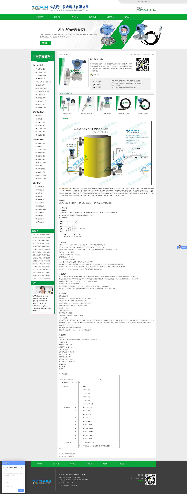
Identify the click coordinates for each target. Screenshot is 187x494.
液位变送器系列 (38, 65)
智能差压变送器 (40, 135)
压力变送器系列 (38, 139)
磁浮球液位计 (40, 222)
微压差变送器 (40, 125)
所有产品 (75, 17)
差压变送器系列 (38, 112)
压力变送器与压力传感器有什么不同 (44, 269)
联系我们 (147, 2)
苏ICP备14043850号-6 (82, 480)
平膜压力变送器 (40, 153)
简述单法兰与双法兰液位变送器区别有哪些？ (47, 275)
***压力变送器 (40, 165)
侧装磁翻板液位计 (41, 209)
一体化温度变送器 (86, 113)
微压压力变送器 (40, 156)
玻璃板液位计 (40, 219)
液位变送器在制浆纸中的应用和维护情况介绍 (47, 252)
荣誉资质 (92, 17)
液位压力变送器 (40, 69)
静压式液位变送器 (41, 75)
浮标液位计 (39, 196)
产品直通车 (43, 56)
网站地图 (140, 2)
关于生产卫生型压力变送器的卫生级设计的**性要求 (49, 264)
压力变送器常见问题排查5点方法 (43, 272)
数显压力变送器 (40, 159)
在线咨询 (96, 74)
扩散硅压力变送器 (41, 162)
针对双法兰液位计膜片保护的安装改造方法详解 (47, 237)
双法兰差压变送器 (41, 128)
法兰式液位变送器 (41, 72)
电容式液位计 (40, 186)
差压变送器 (39, 119)
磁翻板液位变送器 (41, 98)
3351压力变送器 (40, 172)
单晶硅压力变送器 (41, 178)
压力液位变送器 (40, 78)
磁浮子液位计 (40, 212)
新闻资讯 (110, 17)
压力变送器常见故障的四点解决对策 (44, 255)
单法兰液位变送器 (41, 88)
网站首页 (39, 17)
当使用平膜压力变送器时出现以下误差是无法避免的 (49, 266)
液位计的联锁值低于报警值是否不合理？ (45, 234)
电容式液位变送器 (41, 107)
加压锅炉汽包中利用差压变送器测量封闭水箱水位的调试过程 (51, 258)
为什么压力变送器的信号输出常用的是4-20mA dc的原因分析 (51, 278)
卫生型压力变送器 (41, 149)
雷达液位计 (39, 215)
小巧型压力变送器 (41, 175)
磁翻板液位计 (40, 206)
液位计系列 (37, 183)
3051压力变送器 (40, 146)
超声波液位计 (40, 190)
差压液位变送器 (40, 94)
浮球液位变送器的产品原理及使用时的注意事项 (47, 261)
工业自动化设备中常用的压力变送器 (44, 240)
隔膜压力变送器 (40, 143)
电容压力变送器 (40, 169)
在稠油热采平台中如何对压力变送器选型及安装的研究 (49, 246)
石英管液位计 (40, 203)
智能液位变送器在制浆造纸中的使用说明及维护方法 (49, 249)
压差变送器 (39, 115)
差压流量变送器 (40, 132)
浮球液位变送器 (40, 104)
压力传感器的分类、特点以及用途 (43, 243)
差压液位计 (39, 193)
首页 (135, 54)
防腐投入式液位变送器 (42, 91)
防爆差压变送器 (40, 122)
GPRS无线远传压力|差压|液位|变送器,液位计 (43, 83)
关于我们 (57, 17)
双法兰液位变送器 (41, 101)
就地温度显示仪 (67, 113)
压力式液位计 (40, 199)
